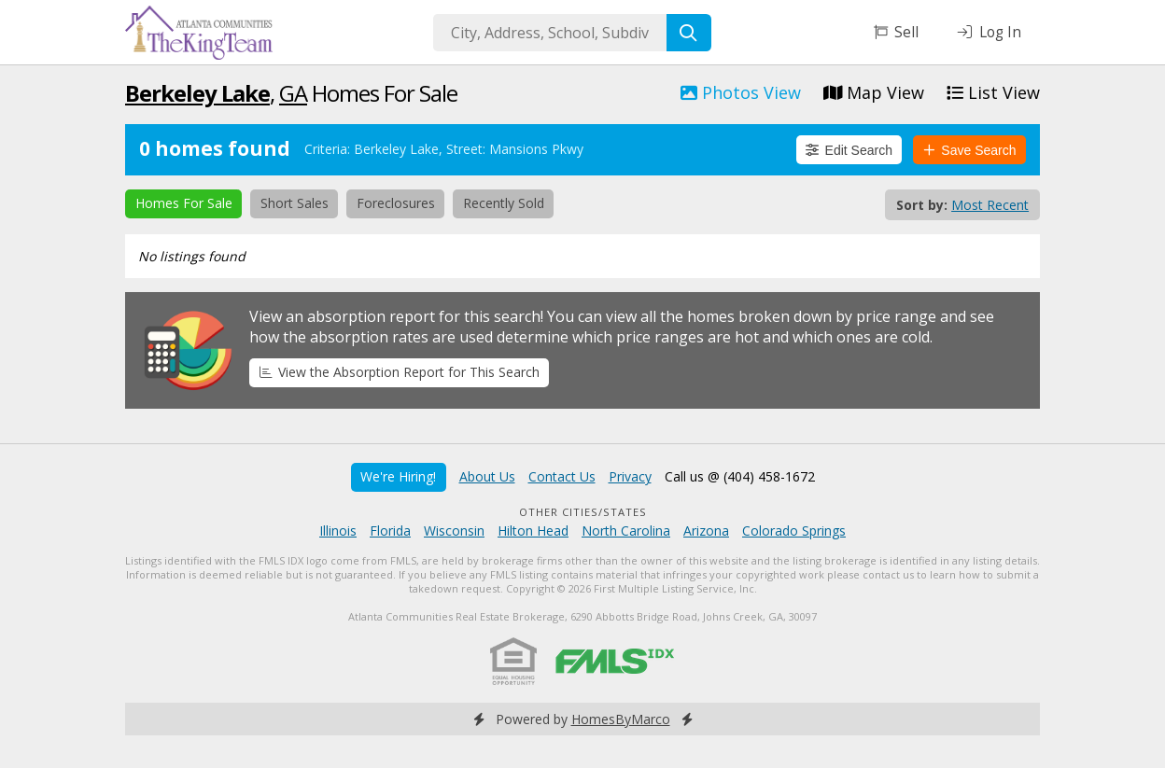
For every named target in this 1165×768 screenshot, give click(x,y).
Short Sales (294, 203)
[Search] (689, 32)
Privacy (630, 476)
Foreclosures (396, 203)
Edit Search (849, 150)
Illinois (338, 530)
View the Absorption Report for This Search (400, 372)
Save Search (970, 150)
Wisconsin (454, 530)
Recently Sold (503, 203)
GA (293, 92)
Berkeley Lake (197, 92)
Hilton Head (533, 530)
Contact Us (562, 476)
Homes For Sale (183, 203)
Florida (390, 530)
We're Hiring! (398, 476)
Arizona (706, 530)
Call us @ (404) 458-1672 (740, 476)
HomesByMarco (620, 719)
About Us (487, 476)
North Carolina (626, 530)
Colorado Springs (794, 530)
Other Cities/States (583, 512)
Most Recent (990, 205)
